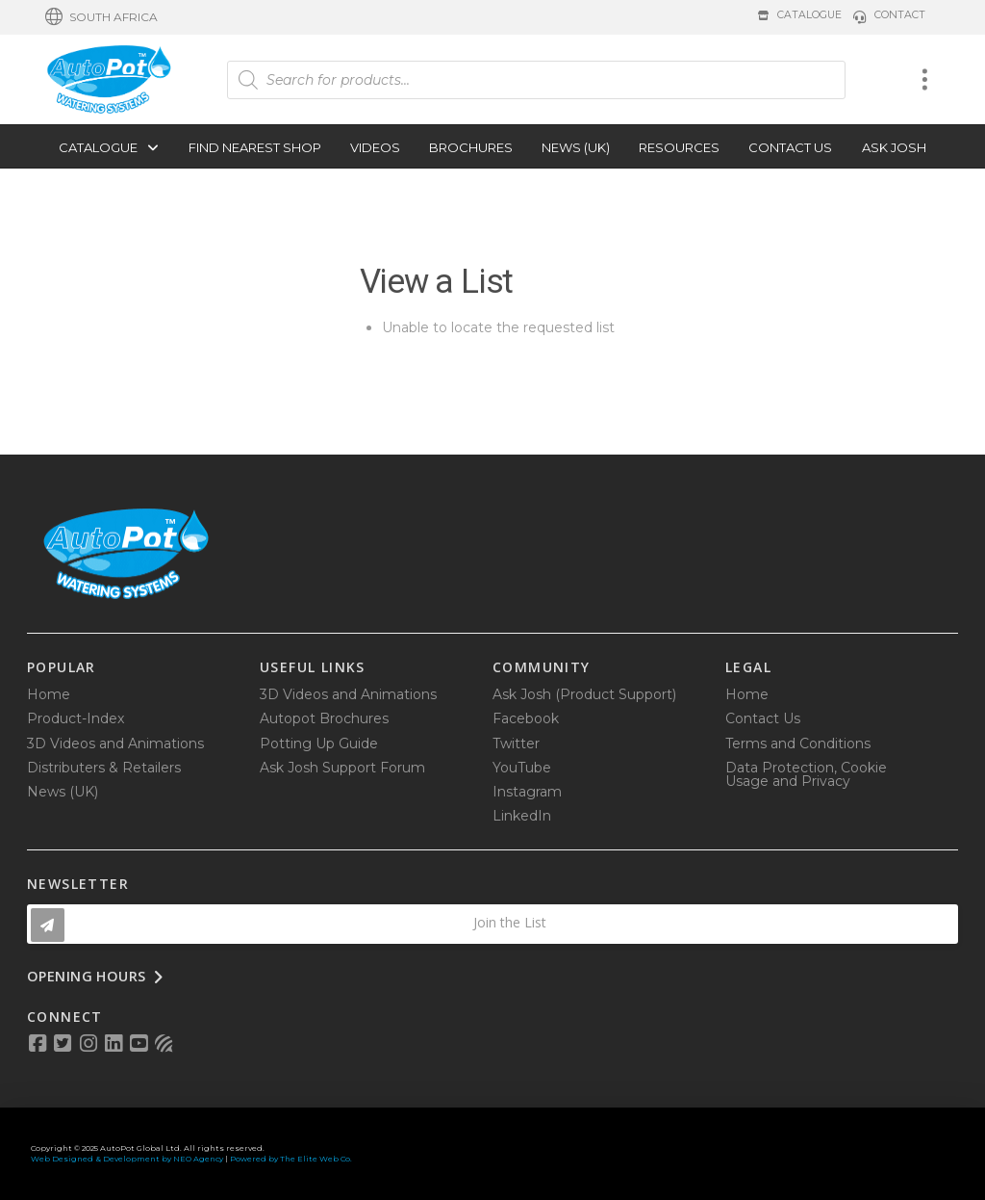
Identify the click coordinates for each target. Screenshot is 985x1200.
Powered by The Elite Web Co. (291, 1158)
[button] (101, 17)
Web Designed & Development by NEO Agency (127, 1158)
